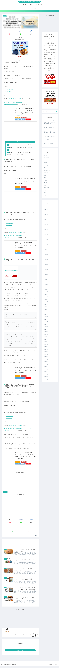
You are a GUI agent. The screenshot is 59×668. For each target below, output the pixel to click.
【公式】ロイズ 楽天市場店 (15, 95)
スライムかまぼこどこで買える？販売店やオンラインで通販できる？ (49, 133)
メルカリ (28, 116)
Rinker (19, 112)
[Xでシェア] (5, 31)
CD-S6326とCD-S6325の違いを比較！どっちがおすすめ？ (49, 143)
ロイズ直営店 (9, 88)
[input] (50, 111)
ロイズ (9, 491)
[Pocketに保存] (23, 31)
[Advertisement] (20, 128)
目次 (20, 138)
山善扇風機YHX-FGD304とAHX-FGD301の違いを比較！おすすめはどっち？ (50, 127)
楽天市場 (23, 114)
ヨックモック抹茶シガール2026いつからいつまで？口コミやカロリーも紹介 (49, 138)
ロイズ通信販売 (9, 86)
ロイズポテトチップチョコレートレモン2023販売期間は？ (21, 142)
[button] (35, 31)
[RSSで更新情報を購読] (21, 531)
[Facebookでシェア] (11, 31)
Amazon (17, 114)
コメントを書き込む (20, 652)
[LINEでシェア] (29, 31)
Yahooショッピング (20, 116)
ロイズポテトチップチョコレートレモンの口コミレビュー (21, 149)
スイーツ (5, 491)
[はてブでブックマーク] (17, 31)
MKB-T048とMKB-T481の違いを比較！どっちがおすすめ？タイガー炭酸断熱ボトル (49, 122)
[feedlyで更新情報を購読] (19, 531)
